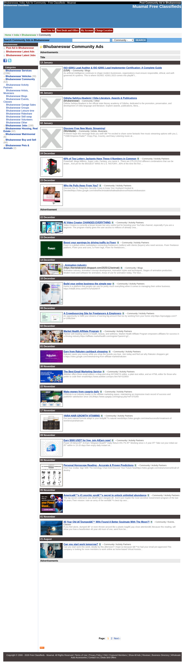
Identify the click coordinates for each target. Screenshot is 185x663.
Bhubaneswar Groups (17, 107)
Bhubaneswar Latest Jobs (20, 55)
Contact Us (94, 657)
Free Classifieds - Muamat (42, 655)
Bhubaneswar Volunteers (19, 119)
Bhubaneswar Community (20, 79)
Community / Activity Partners (155, 159)
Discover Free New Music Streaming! (84, 128)
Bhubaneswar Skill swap (19, 116)
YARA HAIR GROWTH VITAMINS (82, 415)
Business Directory (160, 655)
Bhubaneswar (29, 35)
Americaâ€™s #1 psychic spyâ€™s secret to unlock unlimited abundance (105, 495)
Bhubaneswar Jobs (16, 125)
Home (8, 35)
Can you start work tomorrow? (81, 544)
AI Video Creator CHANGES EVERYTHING (87, 222)
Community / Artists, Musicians (93, 131)
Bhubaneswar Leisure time (20, 110)
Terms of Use (81, 655)
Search (141, 40)
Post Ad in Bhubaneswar (20, 48)
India (16, 35)
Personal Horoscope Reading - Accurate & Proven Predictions (99, 465)
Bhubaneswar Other (16, 122)
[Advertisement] (110, 598)
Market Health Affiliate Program (81, 331)
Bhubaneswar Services (19, 70)
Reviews (146, 655)
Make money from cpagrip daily (81, 391)
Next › (117, 638)
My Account (87, 30)
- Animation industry (75, 265)
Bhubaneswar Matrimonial (20, 134)
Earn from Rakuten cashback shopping (86, 351)
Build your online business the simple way (88, 283)
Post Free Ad (48, 30)
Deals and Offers (108, 657)
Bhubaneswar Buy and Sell (21, 140)
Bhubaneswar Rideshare (19, 113)
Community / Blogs (81, 70)
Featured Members (118, 655)
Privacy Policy (95, 655)
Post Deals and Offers (68, 30)
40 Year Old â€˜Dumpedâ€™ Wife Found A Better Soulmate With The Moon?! (107, 522)
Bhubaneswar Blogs (16, 96)
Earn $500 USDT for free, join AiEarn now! (87, 440)
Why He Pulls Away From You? (81, 185)
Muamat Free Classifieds (156, 6)
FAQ (105, 655)
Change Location (104, 30)
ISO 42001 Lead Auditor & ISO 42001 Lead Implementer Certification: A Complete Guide (113, 68)
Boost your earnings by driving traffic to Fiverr (90, 242)
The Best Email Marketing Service (83, 371)
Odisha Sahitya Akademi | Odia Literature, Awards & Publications (100, 98)
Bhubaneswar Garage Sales (21, 104)
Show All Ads (135, 655)
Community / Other (91, 101)
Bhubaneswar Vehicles (18, 76)
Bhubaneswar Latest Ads (20, 51)
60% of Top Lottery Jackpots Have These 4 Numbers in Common (100, 158)
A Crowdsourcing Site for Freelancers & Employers (92, 313)
